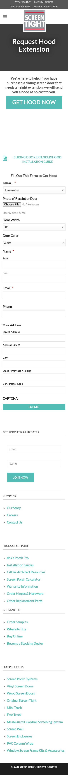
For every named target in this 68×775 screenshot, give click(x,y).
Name (8, 251)
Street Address (11, 332)
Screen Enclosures (19, 736)
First (5, 258)
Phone (7, 307)
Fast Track (14, 715)
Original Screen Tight (21, 700)
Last (5, 273)
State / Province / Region (17, 371)
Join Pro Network (21, 6)
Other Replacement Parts (24, 601)
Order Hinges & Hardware (25, 594)
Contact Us (14, 522)
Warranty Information (22, 586)
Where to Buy (23, 1)
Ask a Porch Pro (18, 558)
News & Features (43, 1)
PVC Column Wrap (20, 743)
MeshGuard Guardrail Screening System (35, 722)
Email (8, 288)
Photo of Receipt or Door (20, 199)
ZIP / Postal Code (13, 384)
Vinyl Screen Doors (20, 686)
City (5, 358)
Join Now (20, 477)
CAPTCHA (10, 398)
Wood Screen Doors (21, 693)
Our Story (14, 508)
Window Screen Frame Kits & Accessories (35, 750)
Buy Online (14, 636)
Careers (12, 515)
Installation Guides (20, 565)
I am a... (9, 183)
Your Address (12, 325)
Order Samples (17, 622)
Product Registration (46, 6)
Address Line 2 (11, 345)
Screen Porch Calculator (23, 579)
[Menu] (5, 16)
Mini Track (14, 708)
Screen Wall (15, 729)
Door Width (11, 220)
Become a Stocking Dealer (25, 643)
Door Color (10, 236)
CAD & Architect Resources (26, 572)
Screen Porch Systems (22, 679)
